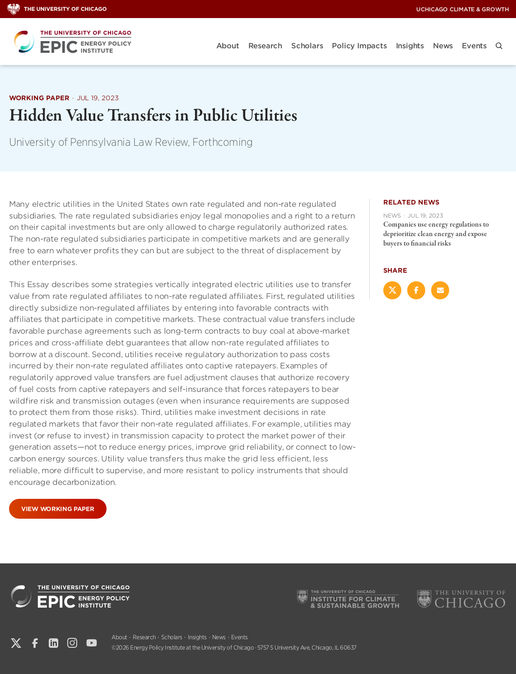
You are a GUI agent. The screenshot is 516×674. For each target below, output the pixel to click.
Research (265, 46)
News (443, 46)
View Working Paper (57, 508)
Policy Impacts (359, 46)
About (227, 46)
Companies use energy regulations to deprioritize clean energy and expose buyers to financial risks (436, 234)
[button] (499, 45)
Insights (410, 46)
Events (474, 46)
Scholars (307, 46)
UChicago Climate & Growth (462, 9)
